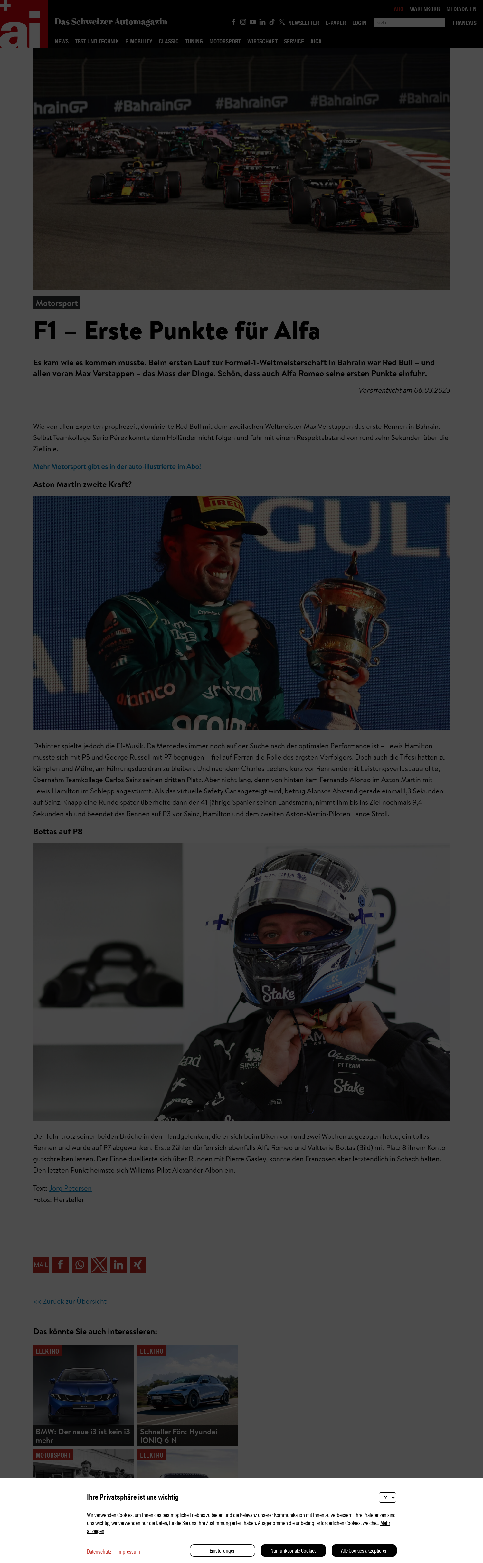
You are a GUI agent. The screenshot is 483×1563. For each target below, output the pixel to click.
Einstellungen (223, 1550)
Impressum (129, 1551)
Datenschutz (99, 1551)
